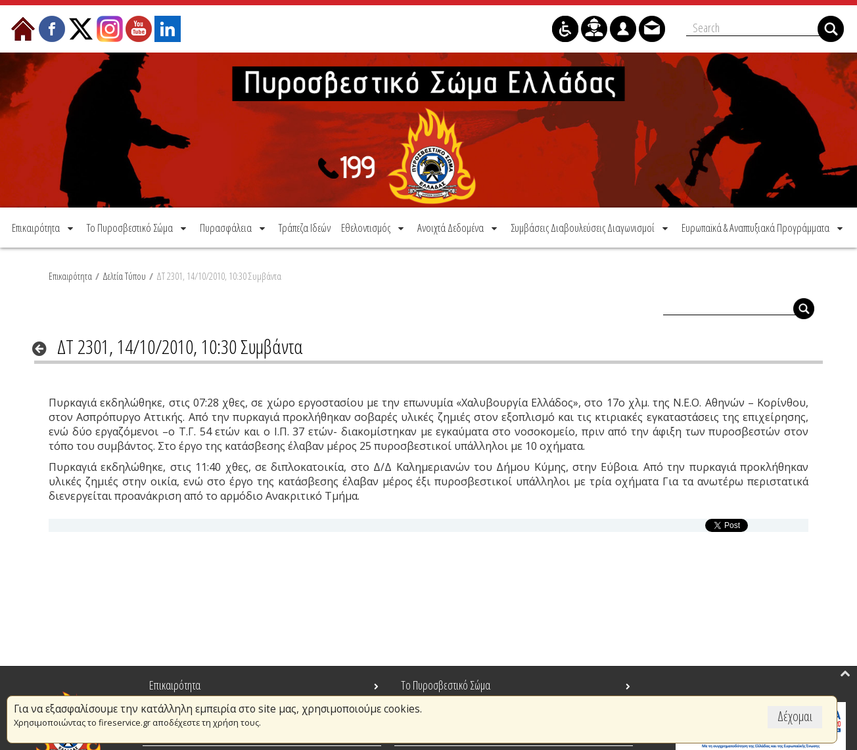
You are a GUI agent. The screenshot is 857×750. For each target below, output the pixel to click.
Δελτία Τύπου (124, 275)
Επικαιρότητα (70, 275)
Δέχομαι (794, 716)
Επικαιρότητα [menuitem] (174, 685)
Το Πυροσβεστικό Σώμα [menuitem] (445, 685)
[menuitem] (44, 227)
